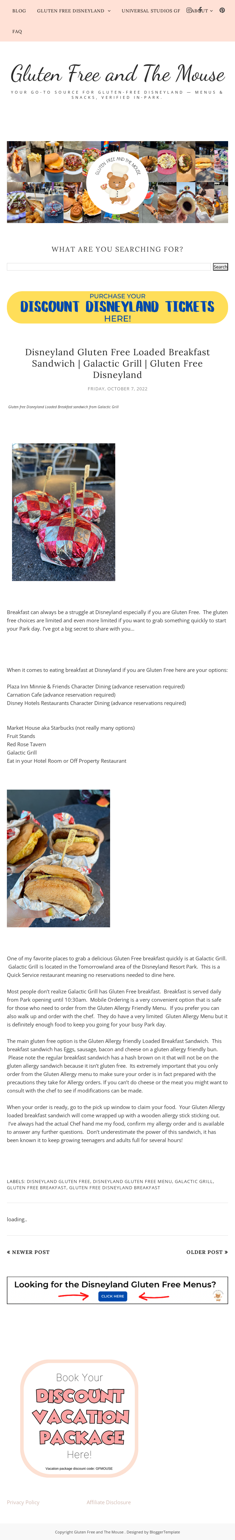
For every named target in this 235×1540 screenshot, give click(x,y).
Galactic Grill (194, 1181)
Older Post (204, 1252)
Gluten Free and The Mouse (117, 73)
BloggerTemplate (165, 1531)
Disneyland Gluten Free (58, 1181)
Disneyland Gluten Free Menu (132, 1181)
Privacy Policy (23, 1502)
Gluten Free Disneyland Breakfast (114, 1187)
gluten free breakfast (36, 1187)
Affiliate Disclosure (109, 1502)
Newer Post (31, 1252)
